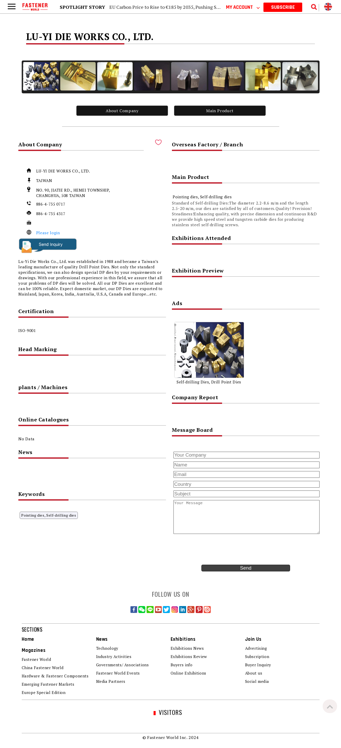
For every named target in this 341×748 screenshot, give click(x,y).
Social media (257, 681)
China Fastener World (43, 667)
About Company (122, 111)
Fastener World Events (118, 673)
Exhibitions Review (189, 656)
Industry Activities (114, 656)
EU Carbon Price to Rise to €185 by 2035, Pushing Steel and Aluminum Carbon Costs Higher (205, 7)
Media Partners (110, 681)
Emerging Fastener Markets (48, 684)
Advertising (256, 648)
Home (28, 639)
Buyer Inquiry (258, 664)
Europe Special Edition (44, 692)
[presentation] (211, 549)
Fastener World (36, 659)
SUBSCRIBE (283, 7)
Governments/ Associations (122, 664)
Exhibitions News (187, 648)
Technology (107, 648)
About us (253, 673)
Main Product (220, 111)
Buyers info (182, 664)
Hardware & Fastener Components (55, 675)
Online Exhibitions (189, 673)
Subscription (257, 656)
